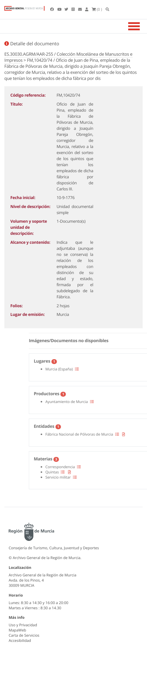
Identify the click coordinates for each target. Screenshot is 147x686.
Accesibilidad (20, 640)
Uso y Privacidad (23, 624)
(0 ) (97, 9)
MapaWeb (17, 630)
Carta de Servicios (24, 635)
